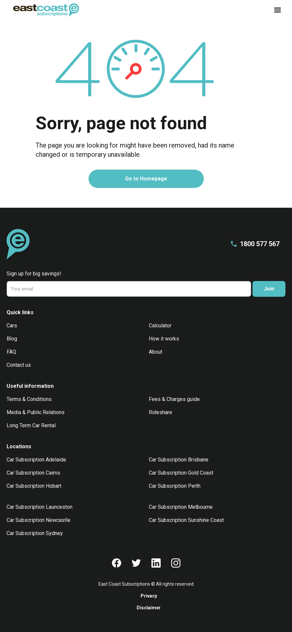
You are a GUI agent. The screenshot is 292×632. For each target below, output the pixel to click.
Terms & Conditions (29, 399)
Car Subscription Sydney (35, 533)
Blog (12, 339)
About (155, 352)
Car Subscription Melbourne (181, 507)
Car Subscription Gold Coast (181, 473)
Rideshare (160, 412)
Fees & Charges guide (174, 399)
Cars (12, 325)
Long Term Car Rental (31, 425)
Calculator (160, 325)
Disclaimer (149, 607)
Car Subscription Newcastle (38, 520)
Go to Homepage (146, 179)
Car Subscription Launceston (39, 507)
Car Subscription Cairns (33, 473)
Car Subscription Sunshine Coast (186, 520)
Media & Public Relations (36, 412)
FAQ (11, 352)
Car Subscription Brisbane (178, 459)
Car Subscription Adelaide (36, 459)
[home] (46, 10)
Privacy (149, 595)
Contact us (19, 365)
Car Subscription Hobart (34, 486)
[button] (275, 10)
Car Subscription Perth (174, 486)
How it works (164, 339)
